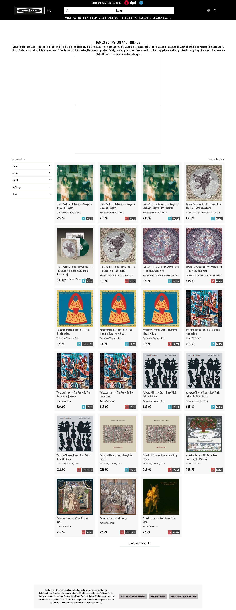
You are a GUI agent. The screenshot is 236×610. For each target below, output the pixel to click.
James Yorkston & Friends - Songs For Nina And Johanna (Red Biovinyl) (161, 206)
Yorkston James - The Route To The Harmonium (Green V (73, 394)
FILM (85, 17)
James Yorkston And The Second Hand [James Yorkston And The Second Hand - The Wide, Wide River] (160, 275)
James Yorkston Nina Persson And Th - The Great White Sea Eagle (204, 206)
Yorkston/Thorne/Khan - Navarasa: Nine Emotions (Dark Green (116, 331)
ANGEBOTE (145, 17)
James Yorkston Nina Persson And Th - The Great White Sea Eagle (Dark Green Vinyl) (74, 270)
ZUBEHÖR (113, 17)
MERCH (102, 17)
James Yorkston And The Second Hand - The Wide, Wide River (161, 269)
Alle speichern (158, 596)
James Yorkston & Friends (68, 212)
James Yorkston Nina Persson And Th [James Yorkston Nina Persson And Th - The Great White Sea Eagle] (203, 212)
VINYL (68, 17)
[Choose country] (209, 11)
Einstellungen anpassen (133, 596)
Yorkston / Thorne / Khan (67, 338)
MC (79, 17)
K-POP (93, 17)
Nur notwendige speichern (183, 596)
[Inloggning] (215, 11)
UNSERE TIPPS (129, 17)
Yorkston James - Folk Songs (113, 518)
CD (74, 17)
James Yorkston (193, 338)
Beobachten (88, 344)
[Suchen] (119, 10)
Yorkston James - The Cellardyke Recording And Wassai (201, 457)
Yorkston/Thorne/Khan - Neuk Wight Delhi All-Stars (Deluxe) (203, 394)
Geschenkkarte (162, 17)
